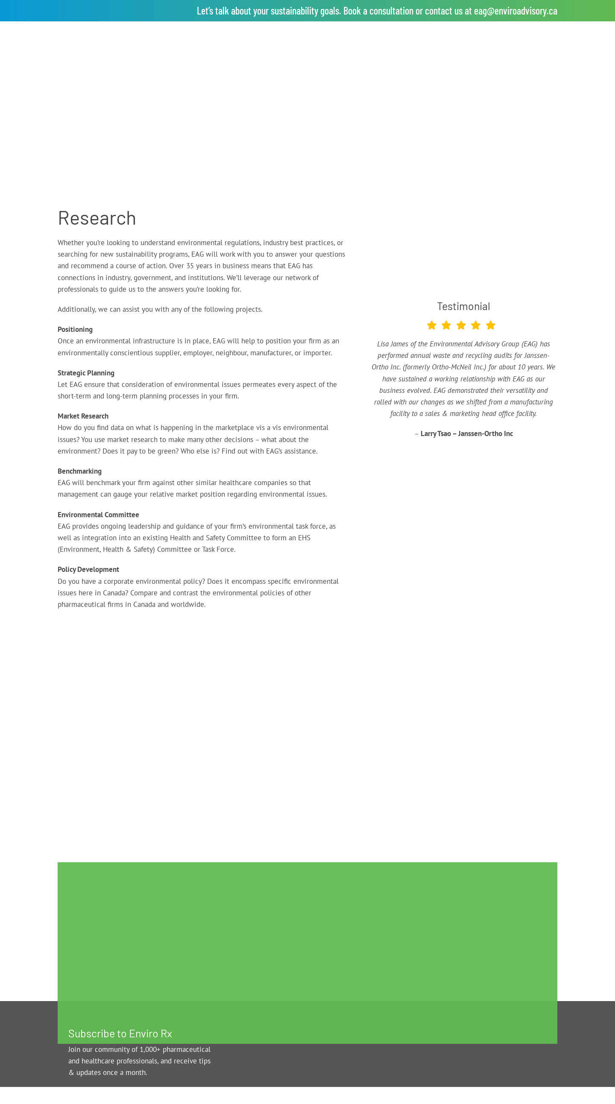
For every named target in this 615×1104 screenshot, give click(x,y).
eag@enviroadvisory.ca (515, 10)
